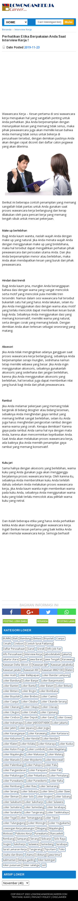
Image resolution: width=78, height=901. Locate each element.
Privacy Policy (41, 897)
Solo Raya (60, 839)
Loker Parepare (38, 770)
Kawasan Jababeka (62, 665)
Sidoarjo (46, 839)
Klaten (69, 670)
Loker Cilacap (49, 707)
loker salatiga (31, 865)
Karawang (68, 659)
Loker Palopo (34, 765)
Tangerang (35, 849)
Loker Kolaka (27, 744)
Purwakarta (41, 833)
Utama (30, 855)
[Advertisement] (39, 83)
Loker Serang (10, 791)
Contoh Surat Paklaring (39, 643)
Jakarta (67, 654)
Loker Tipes (51, 818)
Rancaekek (57, 833)
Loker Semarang (48, 786)
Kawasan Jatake (12, 670)
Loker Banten (11, 686)
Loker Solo (27, 796)
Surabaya (61, 844)
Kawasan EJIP (40, 665)
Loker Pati (55, 770)
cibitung (41, 855)
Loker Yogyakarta (59, 823)
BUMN (6, 638)
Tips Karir (50, 849)
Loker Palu (51, 765)
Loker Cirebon (11, 717)
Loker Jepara (26, 728)
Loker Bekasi (63, 686)
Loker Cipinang (49, 712)
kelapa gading (27, 860)
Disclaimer (59, 897)
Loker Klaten (10, 744)
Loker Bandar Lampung (56, 675)
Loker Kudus (66, 744)
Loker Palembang (13, 765)
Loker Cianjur (11, 701)
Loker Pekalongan (13, 775)
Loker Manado (11, 760)
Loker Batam (46, 686)
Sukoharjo (20, 844)
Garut (31, 649)
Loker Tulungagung (14, 823)
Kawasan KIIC (31, 670)
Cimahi (7, 643)
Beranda (42, 621)
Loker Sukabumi (12, 802)
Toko (62, 849)
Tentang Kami (21, 897)
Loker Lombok (36, 749)
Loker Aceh (9, 675)
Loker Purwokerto (36, 781)
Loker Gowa (64, 717)
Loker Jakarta (60, 723)
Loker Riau (30, 786)
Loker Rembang (12, 786)
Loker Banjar (31, 680)
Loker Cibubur (29, 701)
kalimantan (9, 860)
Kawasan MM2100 (52, 670)
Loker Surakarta (12, 812)
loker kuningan (46, 860)
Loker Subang (63, 796)
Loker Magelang (56, 749)
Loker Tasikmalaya (58, 812)
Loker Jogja (43, 728)
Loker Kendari (50, 738)
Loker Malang (55, 754)
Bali (15, 638)
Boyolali (48, 638)
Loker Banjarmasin (52, 680)
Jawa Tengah (52, 659)
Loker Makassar (35, 754)
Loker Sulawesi (54, 802)
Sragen (7, 844)
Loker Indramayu (13, 723)
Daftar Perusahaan (14, 649)
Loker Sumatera (12, 807)
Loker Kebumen (12, 738)
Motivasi (8, 833)
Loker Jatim (9, 728)
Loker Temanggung (30, 818)
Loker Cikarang (12, 707)
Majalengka (56, 828)
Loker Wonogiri (37, 823)
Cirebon (18, 643)
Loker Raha (56, 781)
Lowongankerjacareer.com (49, 894)
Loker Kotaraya (47, 744)
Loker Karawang (37, 733)
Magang (42, 828)
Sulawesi (33, 844)
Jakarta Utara (10, 659)
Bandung (25, 638)
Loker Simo (47, 791)
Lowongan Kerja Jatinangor (19, 828)
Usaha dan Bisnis (13, 855)
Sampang (22, 839)
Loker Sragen (44, 796)
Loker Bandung (12, 680)
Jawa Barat (36, 659)
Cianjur (60, 638)
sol (44, 865)
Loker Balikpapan (29, 675)
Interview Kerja (33, 654)
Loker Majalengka (13, 754)
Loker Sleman (11, 796)
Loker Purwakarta (13, 781)
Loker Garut (47, 717)
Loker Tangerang (34, 812)
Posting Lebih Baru (15, 621)
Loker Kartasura (59, 733)
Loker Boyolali (11, 696)
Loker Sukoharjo (33, 802)
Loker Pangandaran (14, 770)
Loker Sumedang (34, 807)
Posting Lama (66, 621)
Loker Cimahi (29, 712)
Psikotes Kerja (23, 833)
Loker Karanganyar (14, 733)
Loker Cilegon (11, 712)
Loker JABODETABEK (38, 723)
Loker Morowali (54, 760)
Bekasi (37, 638)
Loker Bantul (28, 686)
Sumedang (47, 844)
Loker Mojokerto (32, 760)
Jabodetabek (52, 654)
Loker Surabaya (56, 807)
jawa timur (54, 855)
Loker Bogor (29, 691)
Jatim (24, 659)
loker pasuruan (12, 865)
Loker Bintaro (11, 691)
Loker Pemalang (58, 775)
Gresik (41, 649)
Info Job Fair (54, 649)
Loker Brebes (30, 696)
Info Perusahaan (12, 654)
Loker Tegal (10, 818)
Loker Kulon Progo (14, 749)
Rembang (8, 839)
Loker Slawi (63, 791)
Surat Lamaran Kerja (15, 849)
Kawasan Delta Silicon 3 (16, 665)
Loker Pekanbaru (37, 775)
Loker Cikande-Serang (54, 701)
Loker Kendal (32, 738)
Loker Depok (30, 717)
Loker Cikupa (31, 707)
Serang (35, 839)
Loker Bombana (48, 691)
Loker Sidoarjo (29, 791)
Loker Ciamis (48, 696)
